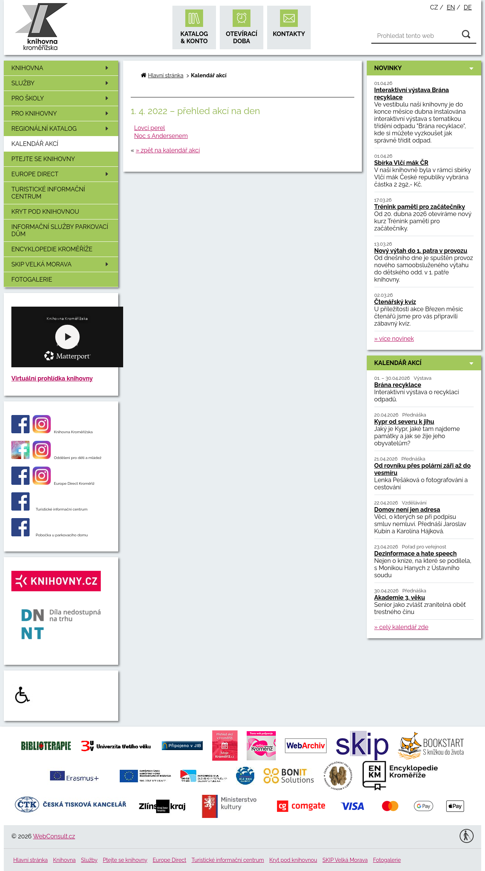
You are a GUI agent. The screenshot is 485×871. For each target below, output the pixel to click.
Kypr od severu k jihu (404, 421)
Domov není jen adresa (407, 509)
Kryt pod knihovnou (45, 211)
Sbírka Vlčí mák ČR (401, 162)
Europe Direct (61, 174)
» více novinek (394, 338)
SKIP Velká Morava (61, 264)
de (468, 7)
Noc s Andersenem (161, 135)
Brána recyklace (397, 385)
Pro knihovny (61, 113)
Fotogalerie (31, 279)
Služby (61, 83)
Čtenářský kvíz (395, 301)
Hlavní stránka (165, 75)
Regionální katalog (61, 128)
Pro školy (61, 98)
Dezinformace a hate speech (415, 553)
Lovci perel (149, 128)
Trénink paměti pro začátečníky (419, 206)
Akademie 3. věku (399, 597)
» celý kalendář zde (401, 627)
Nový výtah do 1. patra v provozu (421, 250)
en (451, 7)
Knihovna (61, 68)
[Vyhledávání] (423, 36)
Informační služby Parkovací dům (59, 230)
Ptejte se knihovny (43, 159)
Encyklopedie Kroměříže (51, 249)
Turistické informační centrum (48, 193)
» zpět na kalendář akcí (168, 150)
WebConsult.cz (54, 836)
